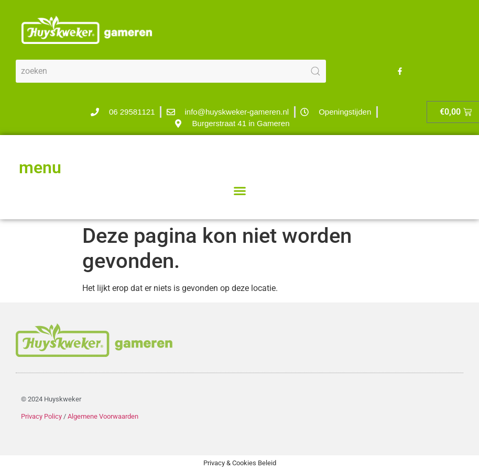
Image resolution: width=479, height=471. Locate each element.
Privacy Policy (41, 416)
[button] (239, 191)
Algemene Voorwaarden (103, 416)
